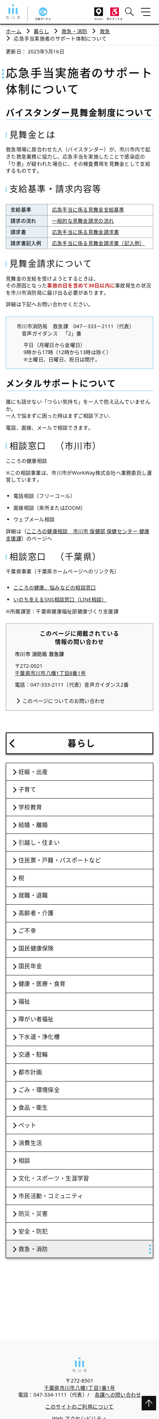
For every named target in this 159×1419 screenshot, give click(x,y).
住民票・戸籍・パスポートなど (59, 860)
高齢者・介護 (36, 913)
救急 (105, 31)
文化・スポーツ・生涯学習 (53, 1178)
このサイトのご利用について (79, 1406)
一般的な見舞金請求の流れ (83, 220)
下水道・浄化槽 (39, 1037)
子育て (27, 789)
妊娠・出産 (33, 772)
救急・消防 (74, 31)
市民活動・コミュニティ (50, 1196)
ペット (27, 1125)
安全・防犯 (33, 1231)
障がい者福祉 (36, 1019)
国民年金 (30, 966)
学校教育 (30, 807)
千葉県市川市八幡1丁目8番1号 (50, 673)
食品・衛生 (33, 1107)
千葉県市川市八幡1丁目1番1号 (79, 1387)
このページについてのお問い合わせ (63, 700)
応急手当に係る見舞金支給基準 (88, 209)
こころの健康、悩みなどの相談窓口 (54, 587)
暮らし (41, 31)
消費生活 (30, 1143)
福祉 (24, 1001)
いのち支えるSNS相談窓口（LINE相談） (60, 599)
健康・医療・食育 (41, 984)
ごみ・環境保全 (39, 1090)
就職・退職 (33, 895)
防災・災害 (33, 1214)
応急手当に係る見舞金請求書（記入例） (98, 243)
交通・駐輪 (33, 1054)
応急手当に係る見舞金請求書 (85, 231)
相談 (24, 1161)
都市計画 (30, 1072)
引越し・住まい (39, 842)
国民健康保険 (36, 948)
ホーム (13, 31)
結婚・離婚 (33, 825)
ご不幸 (27, 931)
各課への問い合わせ (118, 1394)
